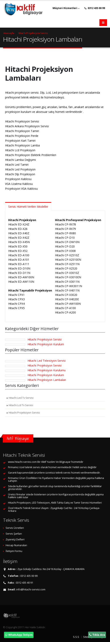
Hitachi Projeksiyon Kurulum (46, 344)
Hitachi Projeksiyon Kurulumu (47, 370)
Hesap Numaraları (16, 545)
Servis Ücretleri (15, 528)
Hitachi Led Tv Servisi (21, 398)
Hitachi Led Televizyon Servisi (47, 361)
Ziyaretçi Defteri (15, 539)
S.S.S (76, 637)
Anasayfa (8, 33)
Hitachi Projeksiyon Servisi (33, 33)
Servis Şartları (14, 533)
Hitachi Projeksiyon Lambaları (47, 380)
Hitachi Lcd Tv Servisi (21, 405)
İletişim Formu (14, 551)
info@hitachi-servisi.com (30, 589)
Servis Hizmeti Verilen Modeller (28, 206)
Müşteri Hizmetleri (66, 8)
